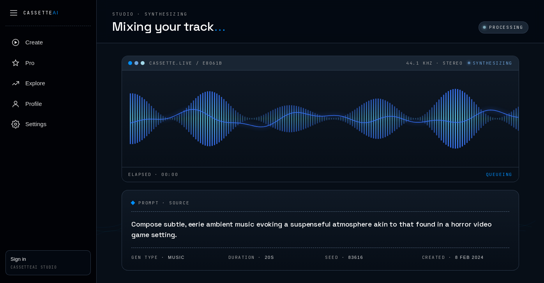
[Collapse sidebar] (13, 13)
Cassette (41, 13)
